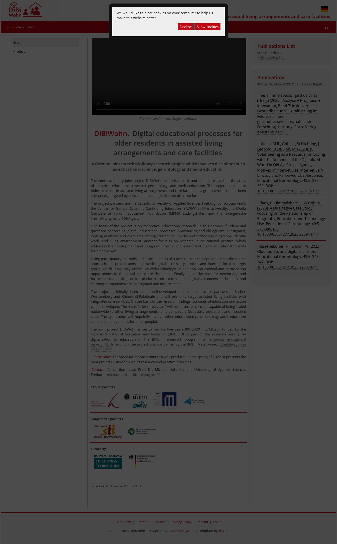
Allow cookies (208, 26)
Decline (186, 26)
